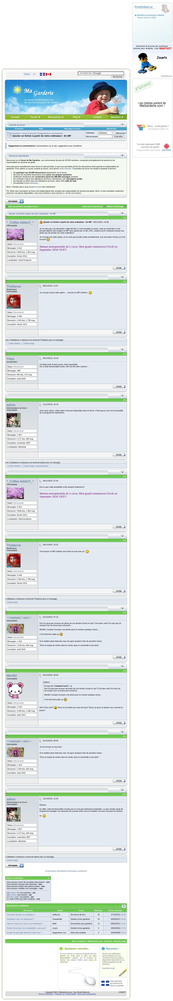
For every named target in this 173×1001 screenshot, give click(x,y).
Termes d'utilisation (46, 994)
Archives (108, 941)
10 (125, 794)
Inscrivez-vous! (108, 968)
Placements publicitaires (86, 994)
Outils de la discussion (92, 206)
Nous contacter (79, 941)
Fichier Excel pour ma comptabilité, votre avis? (26, 928)
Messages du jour (72, 129)
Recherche (111, 129)
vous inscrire (65, 169)
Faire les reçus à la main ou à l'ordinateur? (25, 924)
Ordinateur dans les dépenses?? (20, 919)
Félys (10, 359)
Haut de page (120, 941)
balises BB (14, 893)
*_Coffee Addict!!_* (20, 222)
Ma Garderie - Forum (19, 133)
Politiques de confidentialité (65, 994)
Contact (97, 117)
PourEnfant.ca (143, 6)
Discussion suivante (76, 871)
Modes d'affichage (115, 206)
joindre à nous (35, 187)
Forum (33, 117)
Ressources (54, 117)
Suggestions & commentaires (50, 133)
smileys (13, 895)
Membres (116, 117)
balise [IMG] (14, 897)
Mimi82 (12, 675)
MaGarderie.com (94, 941)
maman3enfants (42, 466)
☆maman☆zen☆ (19, 617)
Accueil (15, 117)
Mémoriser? (119, 133)
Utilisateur (90, 133)
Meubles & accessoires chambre (150, 15)
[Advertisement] (32, 33)
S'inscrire (19, 129)
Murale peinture (144, 17)
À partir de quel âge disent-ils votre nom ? (24, 933)
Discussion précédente (56, 871)
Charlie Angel (28, 343)
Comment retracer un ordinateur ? (21, 915)
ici (63, 193)
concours (33, 183)
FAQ (75, 117)
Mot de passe (92, 136)
